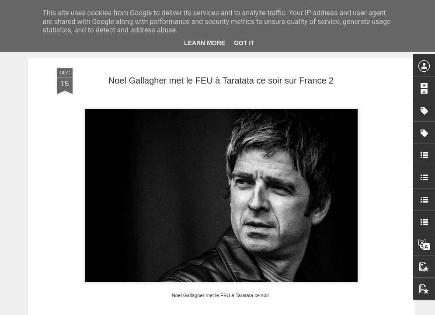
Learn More (204, 42)
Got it (244, 42)
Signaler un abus (278, 310)
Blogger (249, 310)
